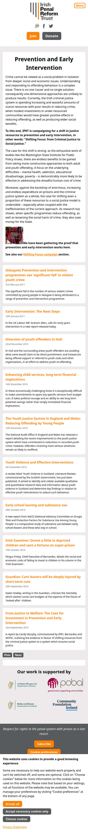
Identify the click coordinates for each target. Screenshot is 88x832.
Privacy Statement (15, 827)
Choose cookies (16, 819)
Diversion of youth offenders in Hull (33, 339)
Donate (51, 36)
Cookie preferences (44, 752)
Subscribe (44, 744)
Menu (80, 5)
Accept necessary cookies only (27, 811)
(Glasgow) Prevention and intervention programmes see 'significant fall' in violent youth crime (39, 275)
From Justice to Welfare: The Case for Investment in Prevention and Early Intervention (34, 618)
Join (33, 36)
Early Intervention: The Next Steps (32, 311)
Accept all (12, 804)
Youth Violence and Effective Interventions (39, 462)
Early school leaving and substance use (36, 505)
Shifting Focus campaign (40, 254)
